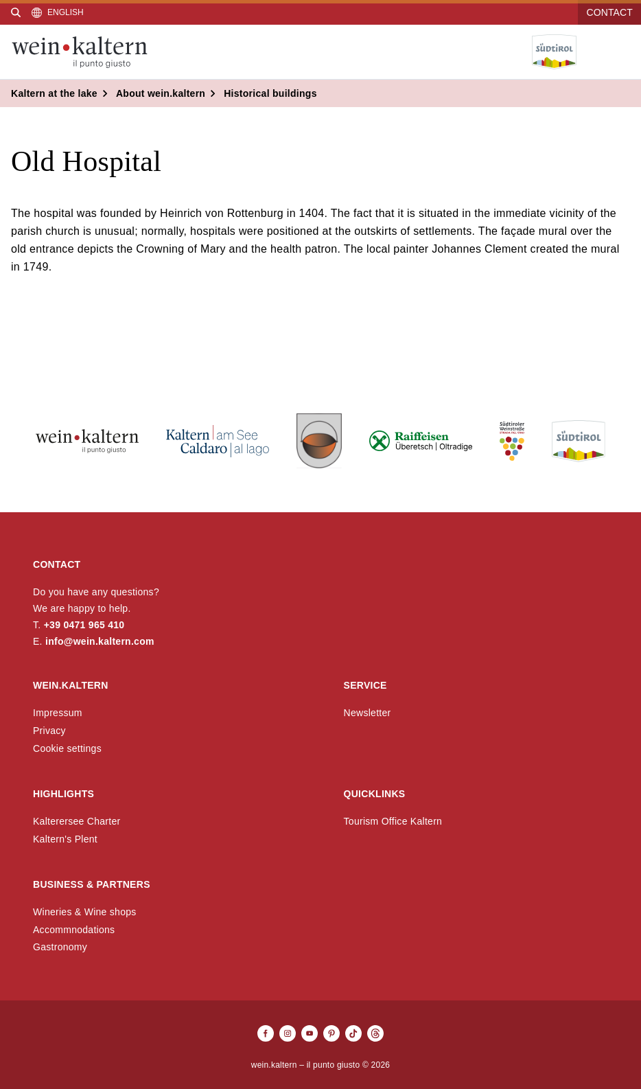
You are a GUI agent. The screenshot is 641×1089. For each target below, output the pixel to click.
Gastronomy (60, 946)
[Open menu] (619, 52)
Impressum (57, 712)
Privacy (49, 730)
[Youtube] (309, 1033)
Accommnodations (74, 929)
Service (365, 685)
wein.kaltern (70, 685)
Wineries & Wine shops (85, 911)
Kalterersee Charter (77, 821)
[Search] (16, 12)
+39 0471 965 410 (84, 624)
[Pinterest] (331, 1033)
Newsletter (367, 712)
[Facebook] (265, 1033)
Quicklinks (375, 793)
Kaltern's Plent (65, 839)
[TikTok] (353, 1033)
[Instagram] (287, 1033)
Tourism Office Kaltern (393, 821)
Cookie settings (67, 748)
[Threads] (375, 1033)
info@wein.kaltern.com (99, 641)
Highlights (63, 793)
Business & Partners (91, 884)
